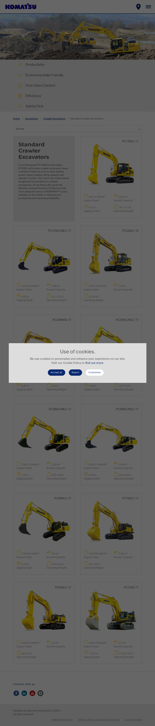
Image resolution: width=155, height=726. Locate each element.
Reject (75, 372)
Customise (95, 372)
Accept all (56, 372)
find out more (94, 363)
